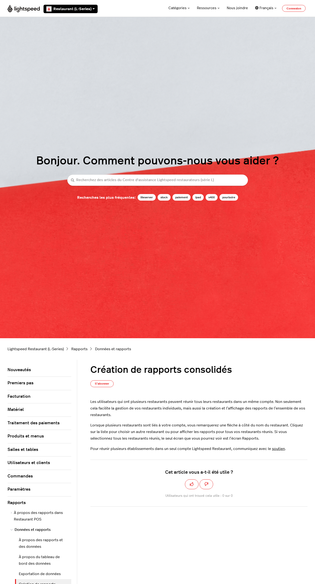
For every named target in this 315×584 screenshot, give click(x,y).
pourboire (228, 197)
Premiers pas (20, 383)
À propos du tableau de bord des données (39, 560)
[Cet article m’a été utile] (192, 484)
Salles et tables (23, 450)
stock (164, 197)
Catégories (179, 8)
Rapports (79, 349)
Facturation (19, 396)
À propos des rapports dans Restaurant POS (36, 516)
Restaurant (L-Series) (70, 9)
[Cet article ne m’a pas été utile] (206, 484)
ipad (198, 197)
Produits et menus (26, 436)
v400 (211, 197)
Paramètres (19, 489)
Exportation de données (40, 574)
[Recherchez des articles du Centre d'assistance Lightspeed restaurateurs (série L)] (157, 180)
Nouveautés (19, 370)
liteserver (146, 197)
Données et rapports (113, 349)
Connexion (294, 8)
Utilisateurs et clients (29, 463)
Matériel (16, 410)
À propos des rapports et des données (41, 543)
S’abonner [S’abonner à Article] (102, 383)
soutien (278, 449)
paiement (181, 197)
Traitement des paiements (34, 423)
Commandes (20, 476)
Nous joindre (237, 8)
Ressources (208, 8)
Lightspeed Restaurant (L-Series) (36, 349)
